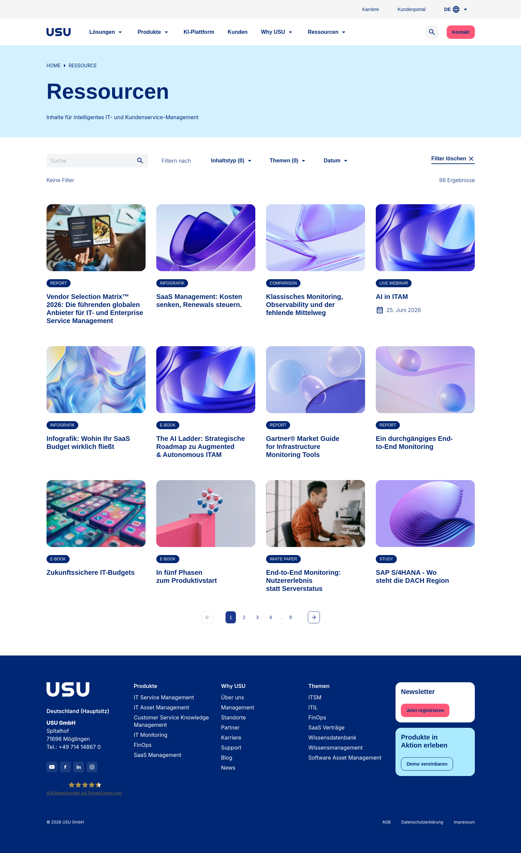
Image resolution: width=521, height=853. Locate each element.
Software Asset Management (344, 757)
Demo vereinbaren (427, 764)
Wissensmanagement (335, 747)
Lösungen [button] (106, 32)
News (228, 767)
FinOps (142, 745)
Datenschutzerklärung (422, 822)
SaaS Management (157, 755)
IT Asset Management (161, 707)
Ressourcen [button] (328, 32)
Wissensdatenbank (332, 737)
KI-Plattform (198, 32)
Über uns (232, 697)
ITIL (313, 707)
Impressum (464, 822)
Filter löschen (452, 158)
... (280, 617)
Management (237, 707)
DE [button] (456, 9)
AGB (386, 822)
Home (54, 65)
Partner (230, 727)
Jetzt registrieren (425, 710)
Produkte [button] (154, 32)
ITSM (314, 697)
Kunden (238, 32)
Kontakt (460, 32)
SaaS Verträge (326, 727)
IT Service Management (164, 697)
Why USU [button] (277, 32)
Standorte (233, 717)
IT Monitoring (150, 734)
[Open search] (431, 32)
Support (231, 747)
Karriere (370, 9)
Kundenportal (411, 9)
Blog (226, 757)
